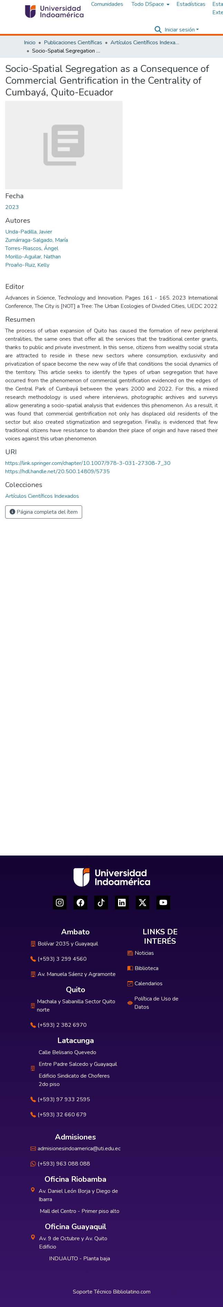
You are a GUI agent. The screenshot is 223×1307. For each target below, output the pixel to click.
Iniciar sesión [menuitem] (180, 30)
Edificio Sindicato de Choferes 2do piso (74, 1080)
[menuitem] (149, 4)
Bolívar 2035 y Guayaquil (64, 944)
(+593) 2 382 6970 (58, 1025)
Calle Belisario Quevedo (67, 1052)
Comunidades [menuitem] (107, 4)
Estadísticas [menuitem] (190, 4)
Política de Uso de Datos (152, 1003)
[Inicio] (53, 11)
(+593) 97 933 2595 (60, 1099)
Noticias (140, 953)
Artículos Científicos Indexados (145, 42)
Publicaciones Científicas (73, 42)
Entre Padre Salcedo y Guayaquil (78, 1064)
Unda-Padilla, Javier (28, 232)
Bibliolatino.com (132, 1292)
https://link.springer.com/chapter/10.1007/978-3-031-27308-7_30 (88, 463)
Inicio (30, 42)
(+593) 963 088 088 (60, 1164)
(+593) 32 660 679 (58, 1114)
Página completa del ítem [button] (44, 512)
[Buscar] (158, 30)
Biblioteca (142, 968)
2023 (12, 207)
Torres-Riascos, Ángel (31, 248)
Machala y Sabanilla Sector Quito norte (72, 1006)
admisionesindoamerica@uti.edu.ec (75, 1148)
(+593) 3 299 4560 (58, 959)
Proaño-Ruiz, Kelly (27, 265)
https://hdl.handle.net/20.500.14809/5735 (57, 471)
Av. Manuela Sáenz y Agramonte (73, 974)
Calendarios (145, 983)
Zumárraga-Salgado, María (36, 240)
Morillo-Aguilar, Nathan (33, 257)
